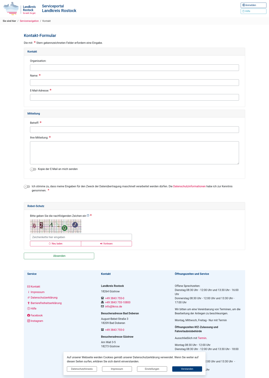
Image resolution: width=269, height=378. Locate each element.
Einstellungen (152, 369)
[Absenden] (59, 256)
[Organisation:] (134, 67)
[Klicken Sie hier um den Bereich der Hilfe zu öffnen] (253, 11)
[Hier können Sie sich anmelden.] (253, 5)
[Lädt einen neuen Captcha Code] (55, 243)
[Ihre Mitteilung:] (134, 152)
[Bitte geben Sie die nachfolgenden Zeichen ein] (81, 237)
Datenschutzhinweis (82, 369)
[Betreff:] (134, 129)
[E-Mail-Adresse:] (134, 97)
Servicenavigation (29, 21)
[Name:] (134, 82)
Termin (202, 338)
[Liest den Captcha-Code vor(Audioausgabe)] (106, 243)
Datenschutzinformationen (189, 186)
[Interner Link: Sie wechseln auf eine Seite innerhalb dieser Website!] (60, 287)
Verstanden (187, 369)
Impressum (117, 369)
